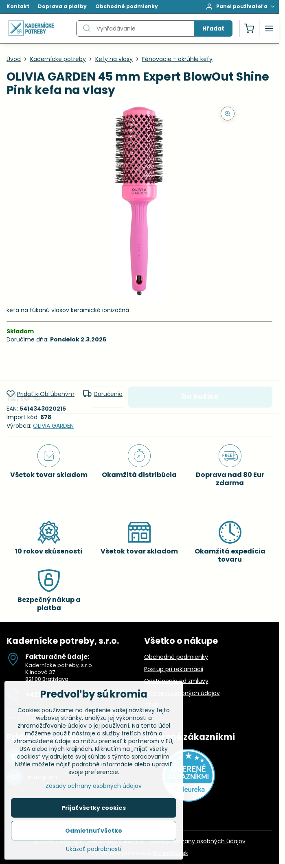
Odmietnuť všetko (93, 831)
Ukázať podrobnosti (93, 849)
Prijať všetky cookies (93, 808)
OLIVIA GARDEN (53, 426)
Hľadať (213, 28)
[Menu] (269, 28)
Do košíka (200, 366)
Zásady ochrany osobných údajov (197, 841)
